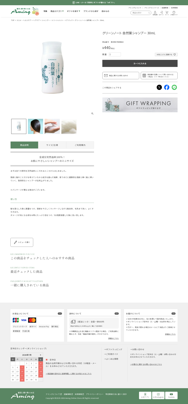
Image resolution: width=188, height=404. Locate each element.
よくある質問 (112, 358)
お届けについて (133, 313)
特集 (45, 11)
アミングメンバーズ (151, 8)
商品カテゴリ (56, 11)
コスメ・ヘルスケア (23, 20)
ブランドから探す (91, 11)
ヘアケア (36, 20)
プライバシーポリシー (95, 394)
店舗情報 (165, 8)
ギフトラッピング (114, 349)
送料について (75, 313)
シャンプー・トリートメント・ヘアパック (57, 20)
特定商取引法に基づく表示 (116, 394)
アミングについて (134, 8)
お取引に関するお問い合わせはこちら (147, 364)
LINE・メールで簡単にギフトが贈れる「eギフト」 (96, 2)
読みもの (105, 11)
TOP (12, 20)
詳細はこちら (113, 338)
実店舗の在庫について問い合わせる (161, 75)
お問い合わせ (138, 349)
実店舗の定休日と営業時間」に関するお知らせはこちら (70, 373)
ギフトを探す (72, 11)
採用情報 (174, 8)
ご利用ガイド (112, 354)
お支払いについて (20, 313)
